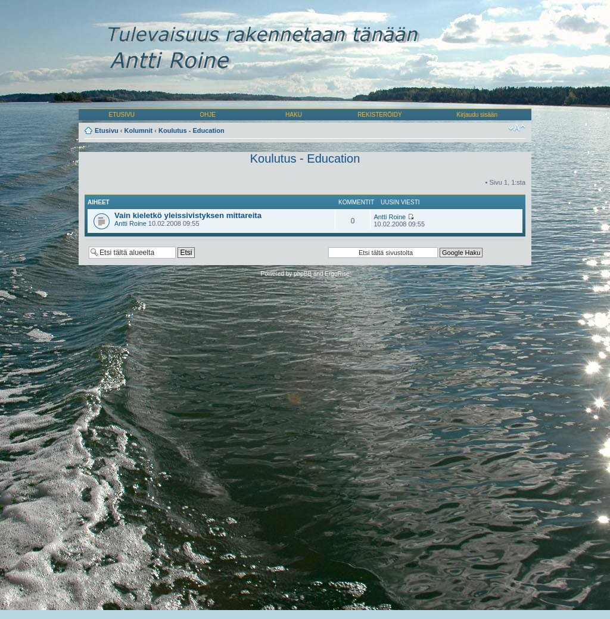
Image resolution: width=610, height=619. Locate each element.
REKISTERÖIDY (379, 114)
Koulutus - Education (191, 130)
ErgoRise (337, 273)
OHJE (208, 114)
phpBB (303, 273)
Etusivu (107, 130)
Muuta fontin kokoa (516, 128)
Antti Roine (130, 223)
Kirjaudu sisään (477, 114)
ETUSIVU (122, 114)
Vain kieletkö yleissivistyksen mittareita (188, 215)
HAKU (293, 114)
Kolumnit (139, 130)
